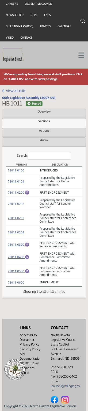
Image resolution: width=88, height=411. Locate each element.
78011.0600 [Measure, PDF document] (16, 283)
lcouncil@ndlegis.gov (65, 388)
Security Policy (30, 349)
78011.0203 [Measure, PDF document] (16, 218)
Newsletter (15, 15)
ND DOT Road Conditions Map (29, 368)
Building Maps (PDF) (19, 26)
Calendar (64, 26)
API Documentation (30, 356)
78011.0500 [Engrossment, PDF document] (18, 271)
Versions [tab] (44, 121)
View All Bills (13, 91)
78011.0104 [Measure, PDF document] (16, 181)
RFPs (34, 15)
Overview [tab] (44, 111)
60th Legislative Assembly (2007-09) (28, 98)
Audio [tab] (44, 140)
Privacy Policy (29, 344)
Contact (26, 37)
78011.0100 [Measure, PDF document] (16, 170)
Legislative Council (38, 3)
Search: (44, 155)
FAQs (47, 15)
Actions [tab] (44, 130)
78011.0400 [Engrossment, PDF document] (18, 257)
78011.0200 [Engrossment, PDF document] (18, 192)
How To (45, 26)
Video (10, 37)
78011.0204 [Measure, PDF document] (16, 233)
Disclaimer (27, 340)
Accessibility (28, 335)
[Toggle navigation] (78, 55)
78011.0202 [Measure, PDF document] (16, 204)
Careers (12, 3)
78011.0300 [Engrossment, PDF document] (18, 245)
